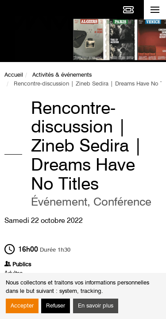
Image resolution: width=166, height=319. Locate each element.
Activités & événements (62, 75)
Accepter (22, 306)
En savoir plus (95, 306)
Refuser (55, 306)
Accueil (13, 75)
